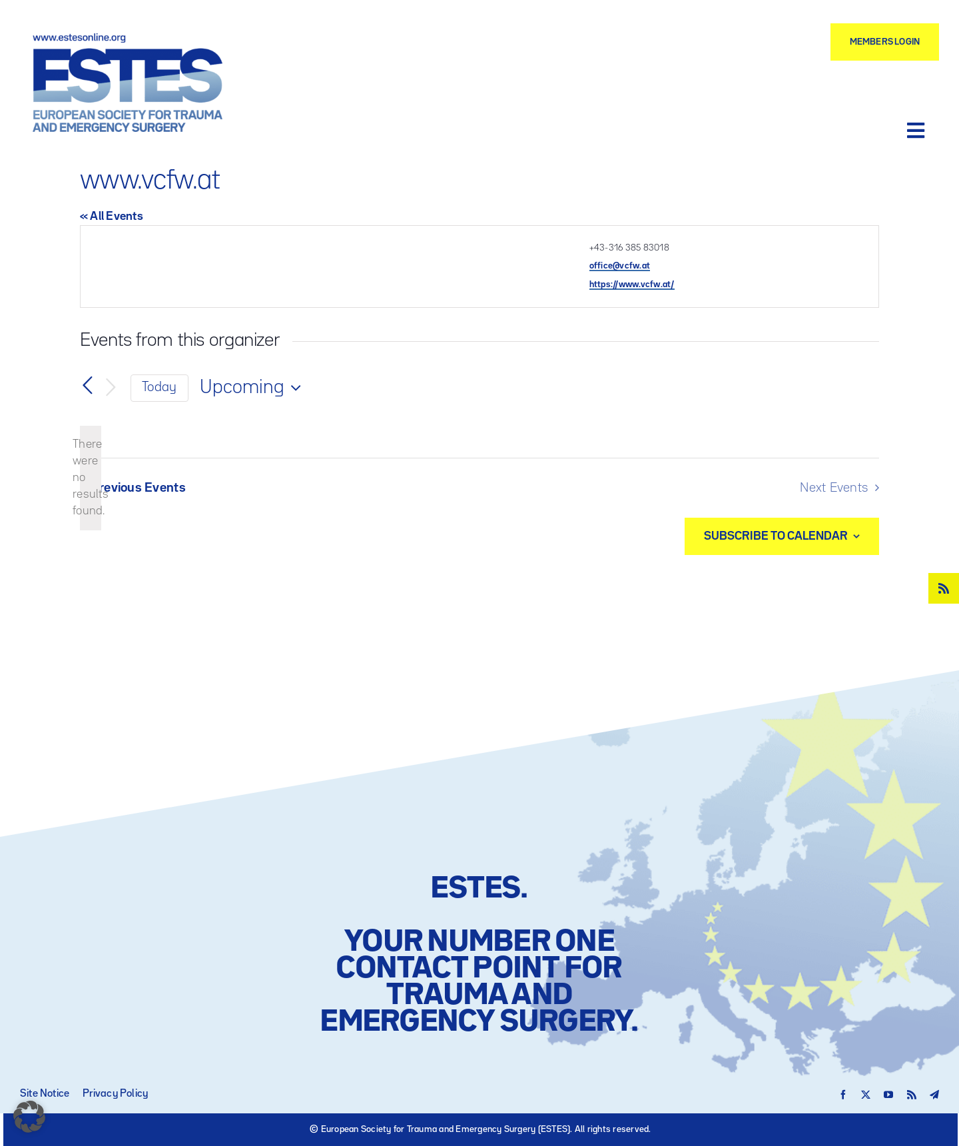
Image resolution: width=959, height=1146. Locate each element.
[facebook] (843, 1094)
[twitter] (865, 1094)
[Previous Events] (88, 386)
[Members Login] (884, 42)
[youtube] (888, 1094)
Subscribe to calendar (776, 536)
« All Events (111, 216)
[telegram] (934, 1094)
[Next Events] (111, 388)
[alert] (90, 478)
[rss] (943, 588)
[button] (29, 1116)
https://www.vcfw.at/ (632, 284)
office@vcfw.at (619, 266)
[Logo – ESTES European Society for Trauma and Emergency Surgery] (127, 38)
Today (159, 387)
